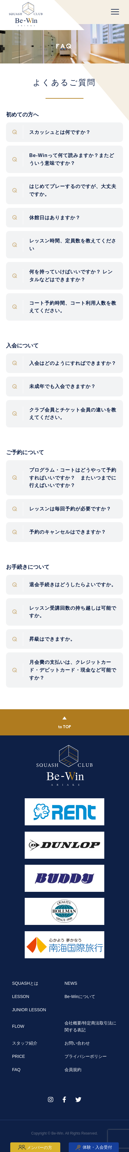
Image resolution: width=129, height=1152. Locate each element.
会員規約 (72, 1069)
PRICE (18, 1056)
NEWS (70, 983)
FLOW (18, 1026)
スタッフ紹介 (24, 1043)
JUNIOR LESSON (29, 1009)
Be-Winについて (79, 996)
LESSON (20, 996)
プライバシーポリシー (85, 1056)
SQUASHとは (25, 983)
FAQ (16, 1069)
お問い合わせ (77, 1043)
